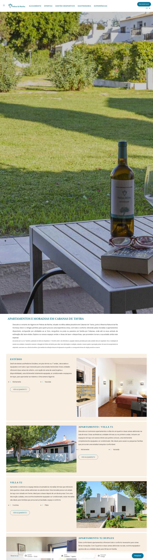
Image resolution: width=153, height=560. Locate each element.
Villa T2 (16, 482)
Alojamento (35, 6)
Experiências (100, 6)
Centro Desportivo (65, 6)
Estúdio (16, 359)
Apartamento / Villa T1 (95, 427)
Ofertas (48, 6)
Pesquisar (137, 556)
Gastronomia (84, 6)
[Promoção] (105, 556)
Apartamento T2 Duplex (96, 538)
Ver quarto (20, 389)
